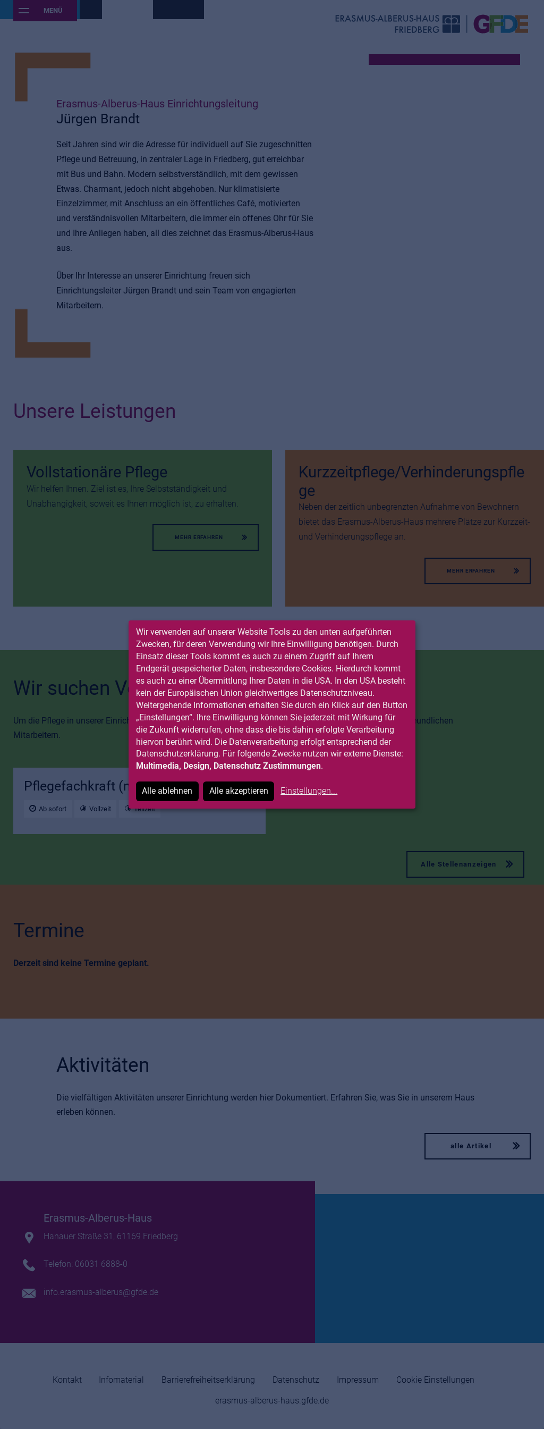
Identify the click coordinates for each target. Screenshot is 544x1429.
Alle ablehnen (167, 791)
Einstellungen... (308, 791)
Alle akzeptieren (238, 791)
